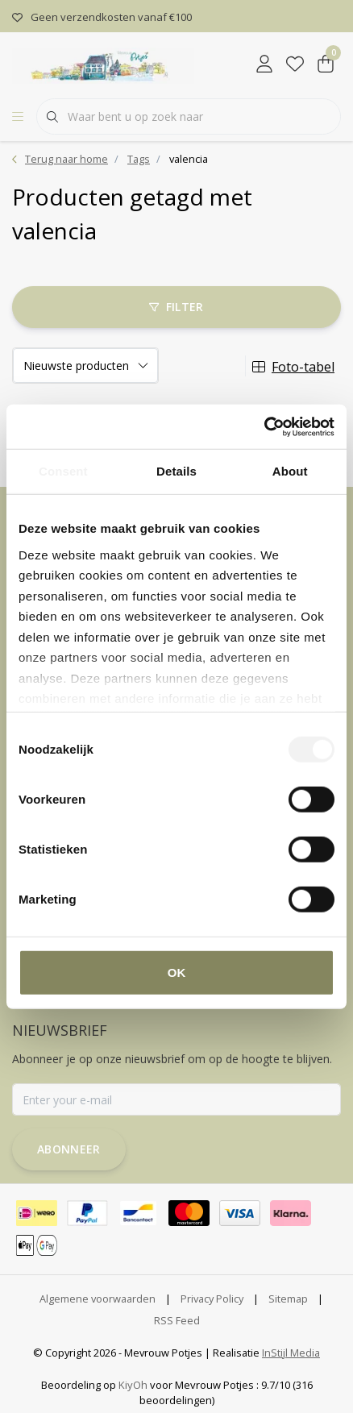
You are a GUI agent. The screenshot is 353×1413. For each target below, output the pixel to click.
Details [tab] (176, 471)
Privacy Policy (212, 1298)
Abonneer (69, 1149)
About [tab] (290, 471)
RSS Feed (177, 1320)
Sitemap (288, 1298)
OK (177, 972)
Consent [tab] (63, 471)
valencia (188, 159)
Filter (176, 306)
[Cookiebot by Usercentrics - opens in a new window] (263, 426)
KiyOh (132, 1385)
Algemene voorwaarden (97, 1298)
